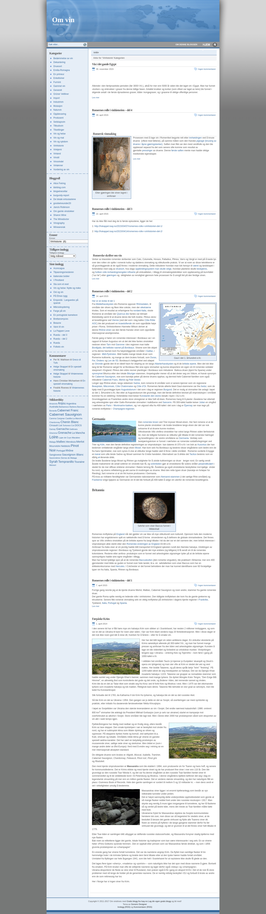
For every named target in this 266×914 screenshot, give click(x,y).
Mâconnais (108, 386)
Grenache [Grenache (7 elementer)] (64, 432)
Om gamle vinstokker (63, 211)
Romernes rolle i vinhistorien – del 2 (112, 291)
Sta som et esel (61, 284)
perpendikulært (205, 464)
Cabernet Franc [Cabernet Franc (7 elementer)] (67, 410)
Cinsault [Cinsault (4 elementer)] (53, 425)
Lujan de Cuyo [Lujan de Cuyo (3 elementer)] (65, 438)
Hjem (210, 44)
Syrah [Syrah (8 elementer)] (53, 461)
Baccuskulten (145, 560)
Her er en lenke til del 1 (103, 301)
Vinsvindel (58, 161)
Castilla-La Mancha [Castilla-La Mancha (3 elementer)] (73, 418)
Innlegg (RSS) (123, 907)
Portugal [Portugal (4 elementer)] (60, 450)
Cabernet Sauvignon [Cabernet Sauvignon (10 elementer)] (65, 414)
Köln (102, 444)
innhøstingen (195, 137)
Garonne (120, 344)
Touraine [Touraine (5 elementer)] (79, 461)
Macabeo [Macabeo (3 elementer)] (76, 438)
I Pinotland (58, 280)
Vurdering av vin (61, 169)
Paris (108, 405)
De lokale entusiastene (64, 199)
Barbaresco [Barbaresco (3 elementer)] (64, 407)
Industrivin (58, 102)
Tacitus (193, 454)
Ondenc (100, 360)
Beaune (57, 323)
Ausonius (202, 444)
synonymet (97, 373)
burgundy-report (61, 195)
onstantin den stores (151, 396)
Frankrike (203, 599)
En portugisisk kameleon (65, 315)
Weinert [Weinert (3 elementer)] (52, 465)
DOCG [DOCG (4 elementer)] (78, 425)
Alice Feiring (59, 183)
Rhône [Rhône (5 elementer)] (69, 450)
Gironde (99, 363)
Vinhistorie (58, 145)
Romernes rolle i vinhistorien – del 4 (112, 110)
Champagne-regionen (123, 409)
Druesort (57, 66)
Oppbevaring (59, 114)
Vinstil (56, 157)
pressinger (147, 150)
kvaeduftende (125, 323)
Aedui (203, 386)
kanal (97, 454)
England (120, 534)
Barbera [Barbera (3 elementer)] (73, 407)
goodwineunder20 (62, 203)
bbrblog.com (59, 187)
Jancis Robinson (61, 207)
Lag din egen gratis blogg (159, 901)
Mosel (138, 447)
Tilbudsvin (58, 125)
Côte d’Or (141, 386)
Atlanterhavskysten (164, 363)
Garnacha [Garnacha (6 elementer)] (62, 428)
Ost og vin (58, 292)
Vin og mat (58, 137)
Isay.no (144, 901)
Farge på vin (59, 311)
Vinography (59, 223)
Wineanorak (59, 227)
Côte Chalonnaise (124, 386)
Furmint (57, 82)
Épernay (188, 405)
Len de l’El (113, 360)
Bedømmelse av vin (63, 58)
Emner (52, 238)
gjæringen (111, 275)
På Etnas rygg (60, 296)
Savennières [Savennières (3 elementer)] (54, 458)
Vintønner (58, 165)
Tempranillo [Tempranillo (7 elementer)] (66, 461)
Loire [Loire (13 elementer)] (53, 437)
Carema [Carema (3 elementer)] (52, 418)
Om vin (63, 19)
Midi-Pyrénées (109, 354)
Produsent (58, 118)
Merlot (122, 380)
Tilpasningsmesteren (63, 272)
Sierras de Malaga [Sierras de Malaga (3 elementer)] (69, 458)
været (196, 265)
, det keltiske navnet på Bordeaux (113, 347)
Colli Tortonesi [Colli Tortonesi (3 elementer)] (64, 425)
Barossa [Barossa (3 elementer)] (80, 407)
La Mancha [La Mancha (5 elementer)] (78, 432)
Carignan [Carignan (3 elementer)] (61, 418)
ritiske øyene (190, 363)
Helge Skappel (60, 366)
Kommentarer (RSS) (143, 907)
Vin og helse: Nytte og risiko (67, 288)
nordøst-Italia (139, 310)
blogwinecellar (60, 191)
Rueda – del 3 (60, 335)
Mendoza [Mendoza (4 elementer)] (71, 442)
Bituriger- (131, 373)
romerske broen (150, 422)
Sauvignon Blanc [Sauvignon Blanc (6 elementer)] (72, 454)
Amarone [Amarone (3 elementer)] (53, 404)
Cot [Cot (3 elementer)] (72, 425)
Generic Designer (139, 904)
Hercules (120, 566)
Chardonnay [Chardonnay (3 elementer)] (54, 422)
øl (99, 457)
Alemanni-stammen (170, 476)
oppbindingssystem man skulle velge (153, 269)
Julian (202, 402)
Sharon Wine (59, 215)
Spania (123, 603)
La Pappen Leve (61, 331)
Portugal (112, 603)
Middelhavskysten (104, 304)
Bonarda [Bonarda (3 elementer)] (53, 411)
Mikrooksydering (61, 307)
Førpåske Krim (101, 618)
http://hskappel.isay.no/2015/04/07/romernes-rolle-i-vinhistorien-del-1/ (128, 226)
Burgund (167, 389)
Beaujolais (97, 386)
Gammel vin (59, 86)
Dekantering (59, 62)
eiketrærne (145, 307)
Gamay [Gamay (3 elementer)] (52, 429)
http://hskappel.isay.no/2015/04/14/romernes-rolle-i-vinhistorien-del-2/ (128, 231)
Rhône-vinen (105, 330)
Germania (184, 438)
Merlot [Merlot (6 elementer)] (80, 441)
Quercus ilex (123, 314)
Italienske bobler (61, 276)
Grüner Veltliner (61, 94)
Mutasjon (57, 106)
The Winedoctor (61, 219)
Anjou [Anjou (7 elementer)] (62, 403)
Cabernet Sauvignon (105, 376)
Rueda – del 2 (60, 339)
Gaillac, (150, 351)
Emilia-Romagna (61, 70)
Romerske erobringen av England (143, 544)
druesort (120, 269)
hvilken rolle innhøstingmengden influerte (115, 272)
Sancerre (167, 402)
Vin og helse (59, 133)
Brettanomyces (60, 319)
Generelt (57, 90)
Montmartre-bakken (123, 405)
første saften (177, 150)
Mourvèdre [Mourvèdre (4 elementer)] (54, 446)
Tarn (109, 344)
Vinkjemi (57, 149)
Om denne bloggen (186, 44)
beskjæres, (202, 269)
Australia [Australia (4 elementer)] (53, 406)
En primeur (58, 74)
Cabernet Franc (110, 380)
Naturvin (57, 110)
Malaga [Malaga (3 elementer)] (52, 442)
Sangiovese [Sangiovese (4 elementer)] (55, 454)
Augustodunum (128, 389)
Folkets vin (58, 346)
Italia (104, 603)
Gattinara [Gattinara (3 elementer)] (73, 429)
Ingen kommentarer (207, 69)
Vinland (57, 153)
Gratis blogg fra (134, 901)
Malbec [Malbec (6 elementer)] (61, 441)
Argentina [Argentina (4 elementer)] (71, 403)
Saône (137, 383)
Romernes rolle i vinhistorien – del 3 (112, 208)
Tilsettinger (58, 130)
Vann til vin (58, 327)
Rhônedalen (142, 304)
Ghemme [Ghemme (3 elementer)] (53, 433)
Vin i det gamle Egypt (104, 64)
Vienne (115, 320)
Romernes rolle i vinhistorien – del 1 (112, 580)
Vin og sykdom (60, 141)
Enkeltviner (58, 78)
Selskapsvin (59, 122)
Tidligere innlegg (56, 253)
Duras (153, 357)
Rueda (56, 343)
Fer (93, 360)
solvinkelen (156, 464)
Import (56, 98)
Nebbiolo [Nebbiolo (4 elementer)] (65, 446)
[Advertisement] (135, 77)
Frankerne (97, 480)
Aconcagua (58, 268)
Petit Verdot (134, 380)
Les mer (95, 97)
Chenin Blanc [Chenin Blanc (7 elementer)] (70, 422)
